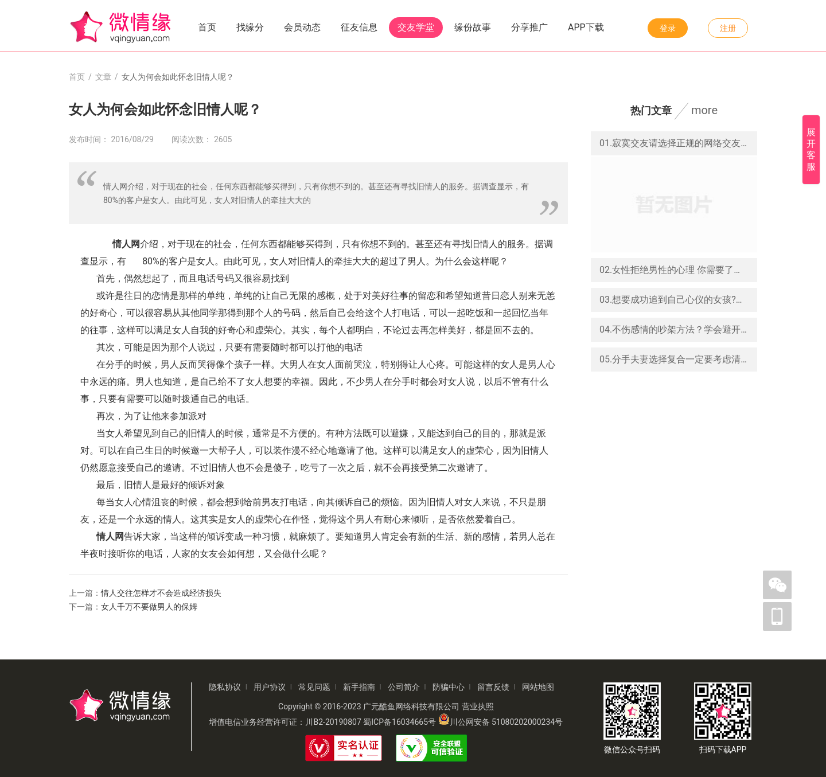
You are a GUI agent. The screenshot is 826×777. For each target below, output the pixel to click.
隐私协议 (225, 687)
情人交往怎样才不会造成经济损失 (161, 593)
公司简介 (404, 687)
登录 (668, 28)
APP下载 (586, 27)
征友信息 (359, 27)
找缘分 (250, 27)
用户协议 (270, 687)
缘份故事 (472, 27)
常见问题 (314, 687)
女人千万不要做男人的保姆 (149, 606)
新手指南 (359, 687)
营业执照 (478, 706)
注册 (728, 28)
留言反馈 (493, 687)
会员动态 (302, 27)
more (704, 110)
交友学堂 (416, 27)
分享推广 (529, 27)
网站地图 (538, 687)
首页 (207, 27)
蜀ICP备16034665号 (399, 722)
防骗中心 (449, 687)
